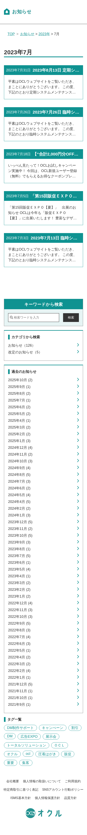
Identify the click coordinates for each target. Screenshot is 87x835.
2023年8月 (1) (19, 549)
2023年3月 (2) (19, 583)
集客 (25, 763)
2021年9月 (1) (19, 705)
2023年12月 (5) (20, 522)
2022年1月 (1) (19, 677)
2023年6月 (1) (19, 563)
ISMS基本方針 (20, 798)
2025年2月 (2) (19, 434)
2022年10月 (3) (20, 617)
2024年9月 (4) (19, 468)
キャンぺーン (52, 728)
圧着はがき (47, 754)
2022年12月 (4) (20, 603)
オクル (12, 754)
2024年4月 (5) (19, 502)
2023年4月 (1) (19, 576)
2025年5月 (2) (19, 414)
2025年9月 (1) (19, 387)
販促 (67, 754)
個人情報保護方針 (47, 798)
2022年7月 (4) (19, 637)
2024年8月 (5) (19, 475)
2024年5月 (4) (19, 495)
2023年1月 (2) (19, 596)
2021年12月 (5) (20, 684)
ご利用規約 (73, 781)
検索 (71, 317)
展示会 (51, 737)
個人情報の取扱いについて (42, 781)
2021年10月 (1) (20, 698)
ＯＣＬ (59, 745)
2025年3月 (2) (19, 427)
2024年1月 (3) (19, 515)
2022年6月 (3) (19, 644)
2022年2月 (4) (19, 671)
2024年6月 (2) (19, 488)
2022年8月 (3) (19, 630)
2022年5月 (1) (19, 650)
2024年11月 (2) (20, 454)
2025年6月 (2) (19, 407)
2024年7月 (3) (19, 481)
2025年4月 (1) (19, 421)
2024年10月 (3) (20, 461)
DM (9, 736)
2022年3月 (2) (19, 664)
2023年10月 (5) (20, 536)
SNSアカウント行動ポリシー (63, 789)
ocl (28, 754)
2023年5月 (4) (19, 569)
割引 (74, 728)
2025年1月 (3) (19, 441)
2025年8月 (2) (19, 394)
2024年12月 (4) (20, 448)
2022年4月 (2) (19, 657)
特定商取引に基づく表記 (21, 789)
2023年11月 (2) (20, 529)
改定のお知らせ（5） (25, 352)
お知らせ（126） (21, 345)
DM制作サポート (20, 728)
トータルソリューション (26, 745)
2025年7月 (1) (19, 400)
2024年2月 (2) (19, 508)
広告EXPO (29, 737)
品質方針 (70, 798)
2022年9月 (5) (19, 623)
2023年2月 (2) (19, 590)
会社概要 (12, 781)
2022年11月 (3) (20, 610)
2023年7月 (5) (19, 556)
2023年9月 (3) (19, 542)
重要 (10, 763)
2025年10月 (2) (20, 380)
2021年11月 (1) (20, 691)
